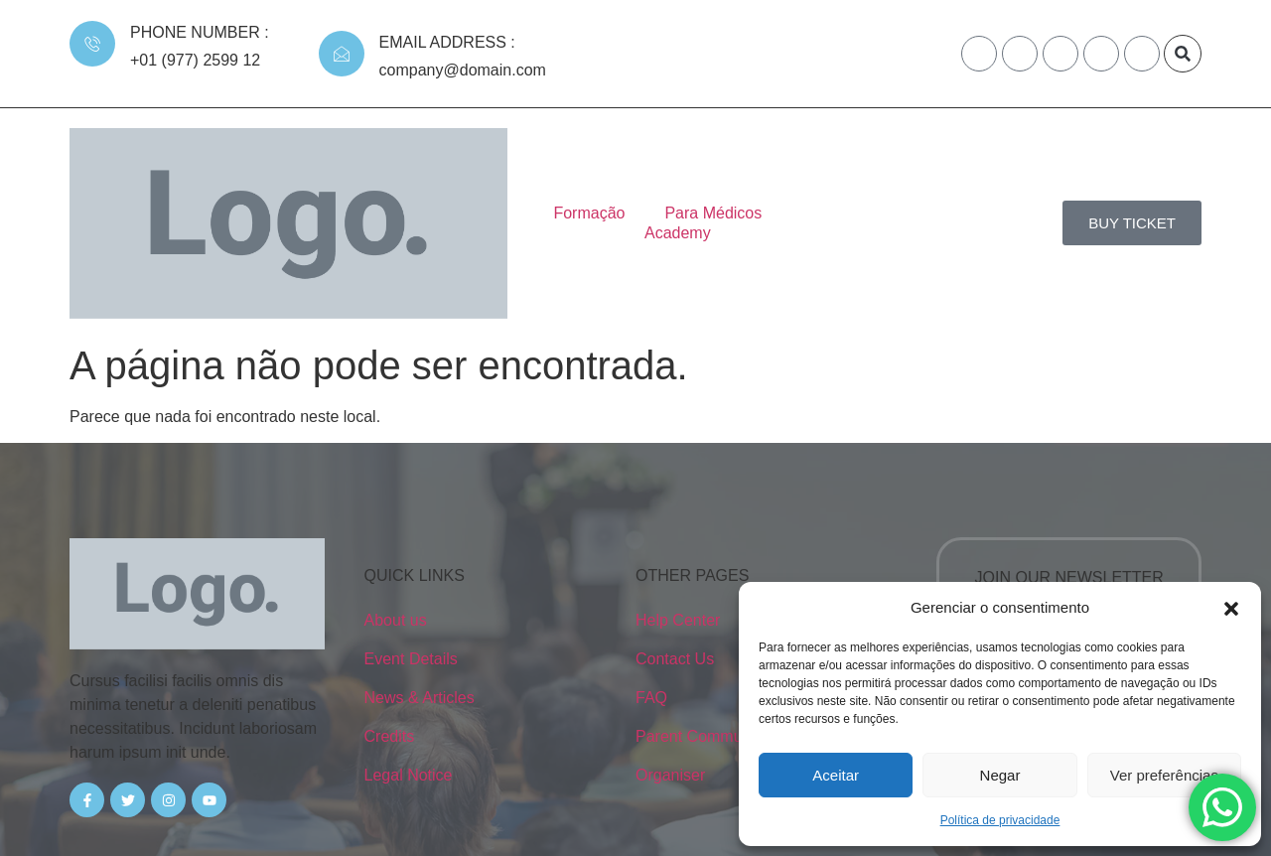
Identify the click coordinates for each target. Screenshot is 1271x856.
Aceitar (835, 775)
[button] (1231, 608)
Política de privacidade (1000, 820)
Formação (546, 174)
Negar (1000, 775)
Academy (792, 174)
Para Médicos (670, 174)
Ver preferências (1164, 775)
